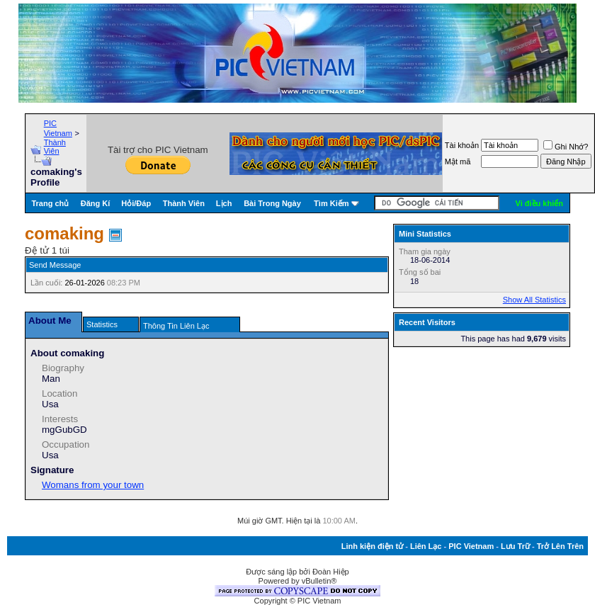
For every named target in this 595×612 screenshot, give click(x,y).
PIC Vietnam (471, 546)
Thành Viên (55, 146)
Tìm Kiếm (331, 203)
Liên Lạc (426, 546)
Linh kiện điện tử (372, 546)
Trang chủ (50, 203)
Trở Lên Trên (560, 546)
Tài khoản (462, 145)
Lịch (224, 203)
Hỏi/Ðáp (136, 203)
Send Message (55, 265)
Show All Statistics (534, 299)
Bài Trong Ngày (272, 203)
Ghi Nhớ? (565, 146)
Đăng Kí (95, 203)
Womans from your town (93, 485)
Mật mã (458, 161)
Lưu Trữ (515, 546)
